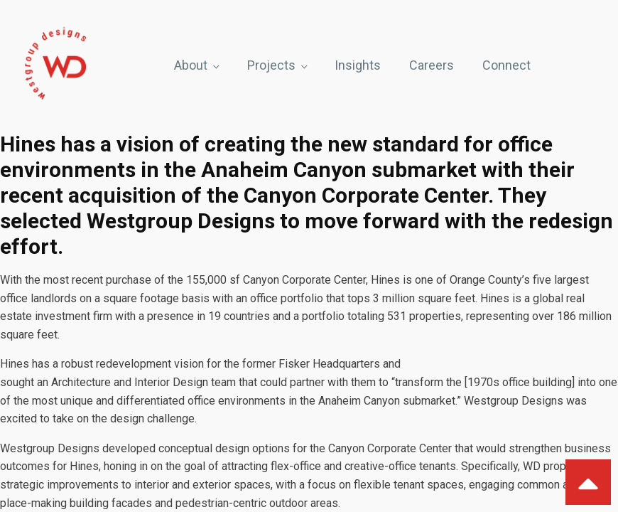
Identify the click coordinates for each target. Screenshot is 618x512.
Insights (358, 65)
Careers (431, 65)
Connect (506, 65)
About (190, 65)
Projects (271, 65)
